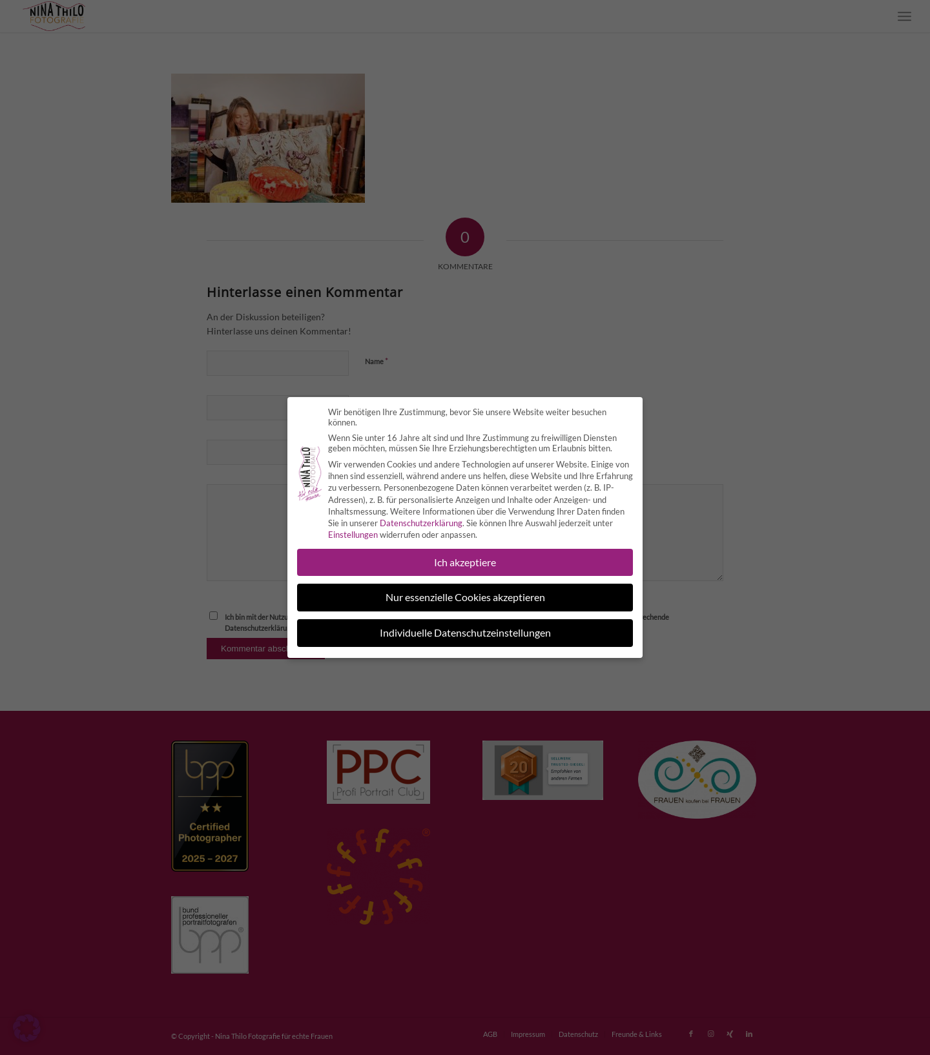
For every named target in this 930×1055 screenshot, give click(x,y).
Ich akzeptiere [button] (465, 554)
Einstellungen (353, 527)
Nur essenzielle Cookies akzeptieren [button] (465, 590)
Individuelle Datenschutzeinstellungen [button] (465, 625)
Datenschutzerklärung (421, 515)
